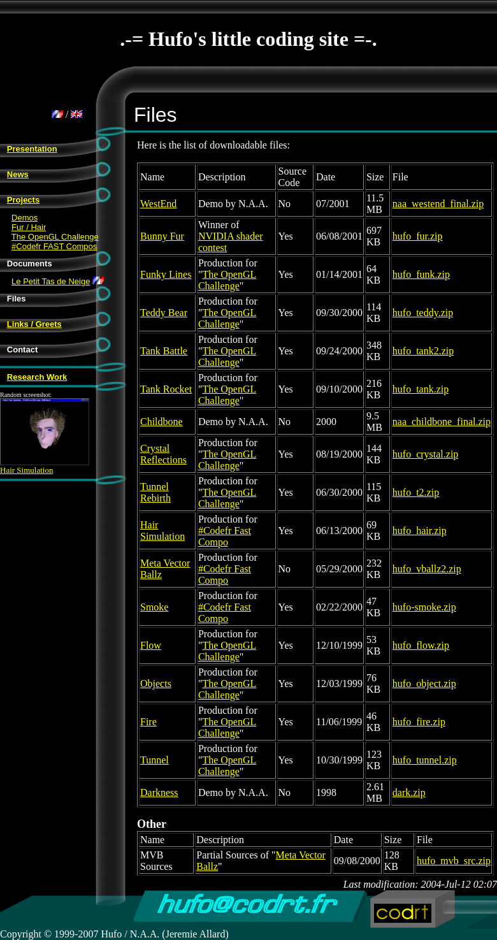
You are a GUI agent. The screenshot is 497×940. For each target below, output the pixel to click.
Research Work (37, 377)
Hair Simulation (44, 466)
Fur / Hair (28, 227)
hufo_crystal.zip (426, 454)
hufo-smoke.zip (424, 607)
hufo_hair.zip (420, 530)
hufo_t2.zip (416, 492)
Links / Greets (34, 324)
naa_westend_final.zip (438, 203)
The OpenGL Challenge (55, 237)
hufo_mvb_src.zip (454, 860)
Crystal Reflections (163, 454)
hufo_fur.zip (418, 236)
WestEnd (158, 203)
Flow (150, 645)
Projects (23, 200)
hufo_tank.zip (421, 389)
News (18, 174)
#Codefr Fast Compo (224, 536)
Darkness (159, 792)
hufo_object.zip (424, 683)
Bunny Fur (162, 236)
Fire (148, 721)
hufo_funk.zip (421, 274)
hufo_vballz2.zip (427, 568)
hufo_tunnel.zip (425, 760)
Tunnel (154, 760)
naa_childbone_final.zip (442, 421)
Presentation (32, 149)
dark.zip (409, 792)
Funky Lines (165, 274)
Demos (24, 217)
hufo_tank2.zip (423, 350)
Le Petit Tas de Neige (50, 281)
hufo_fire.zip (419, 721)
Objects (155, 683)
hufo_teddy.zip (423, 312)
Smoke (154, 607)
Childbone (161, 421)
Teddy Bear (163, 312)
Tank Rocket (166, 389)
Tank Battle (163, 350)
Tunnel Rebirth (155, 492)
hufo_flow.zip (421, 645)
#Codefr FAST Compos (54, 246)
